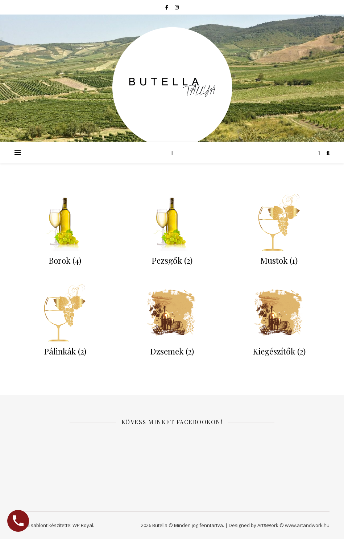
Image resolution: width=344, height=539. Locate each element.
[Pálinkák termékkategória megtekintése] (64, 321)
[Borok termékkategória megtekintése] (64, 231)
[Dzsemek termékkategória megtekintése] (171, 321)
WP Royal (82, 525)
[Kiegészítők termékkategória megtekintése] (279, 321)
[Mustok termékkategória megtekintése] (279, 231)
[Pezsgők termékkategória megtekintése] (171, 231)
